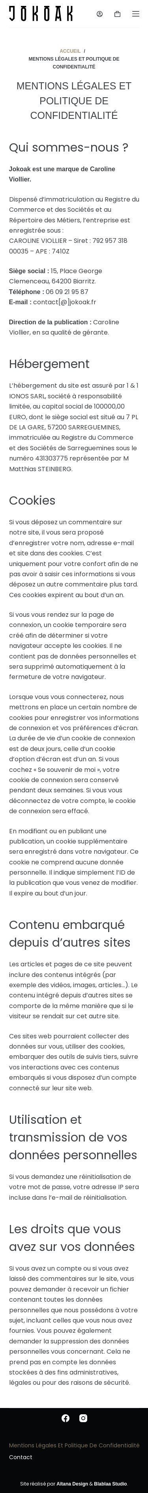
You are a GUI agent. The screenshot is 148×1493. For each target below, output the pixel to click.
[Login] (100, 14)
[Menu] (135, 13)
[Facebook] (65, 1418)
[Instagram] (83, 1418)
